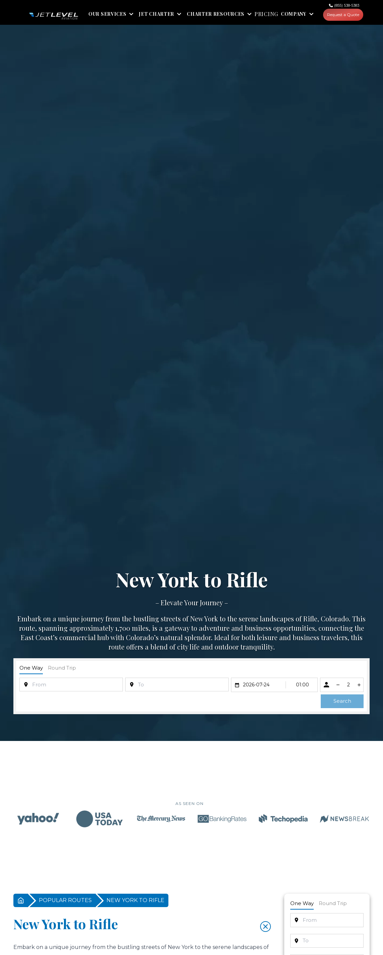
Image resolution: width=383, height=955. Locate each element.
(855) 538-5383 (346, 5)
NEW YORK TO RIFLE (135, 900)
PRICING (266, 14)
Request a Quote (343, 14)
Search (342, 701)
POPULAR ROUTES (65, 900)
